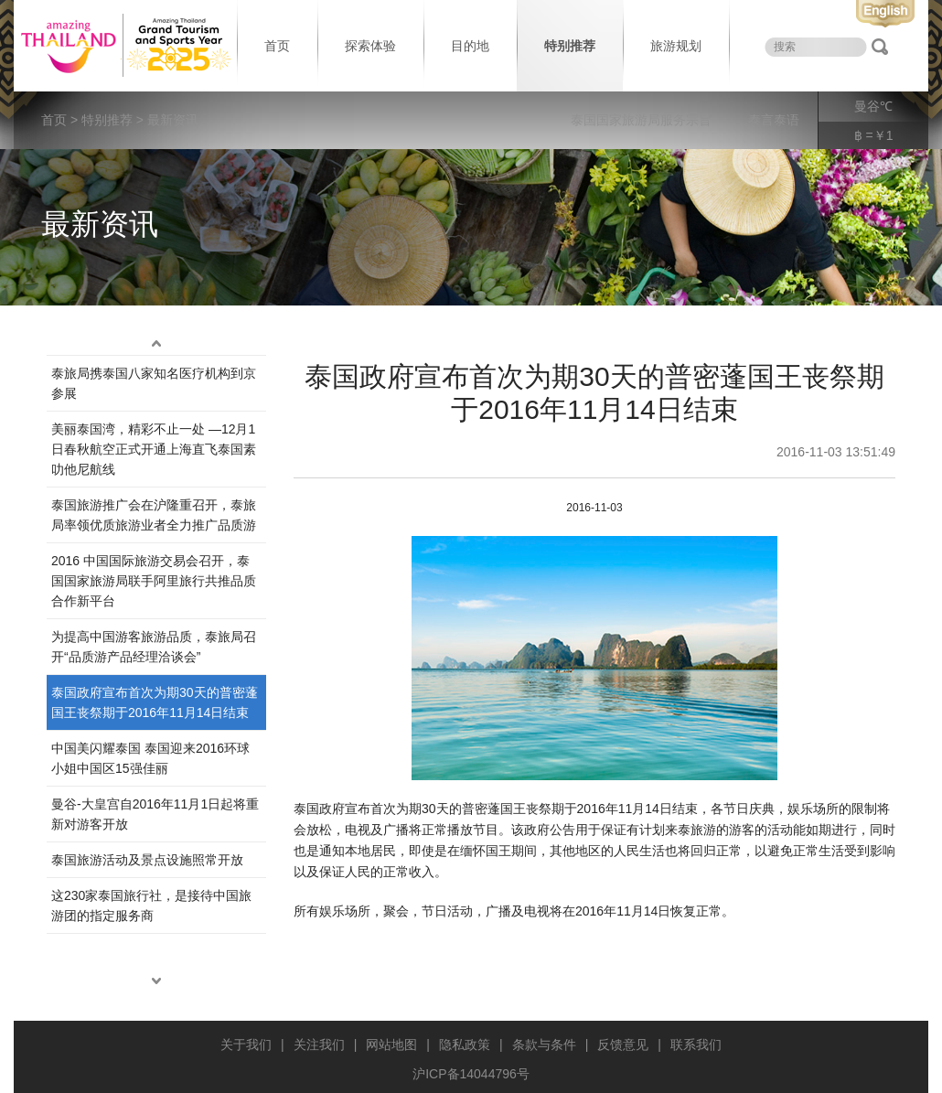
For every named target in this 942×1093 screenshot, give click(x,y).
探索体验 (370, 45)
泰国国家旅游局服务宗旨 (641, 120)
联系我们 (696, 1044)
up (156, 344)
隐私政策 (464, 1044)
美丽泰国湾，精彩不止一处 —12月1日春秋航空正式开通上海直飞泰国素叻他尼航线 (153, 449)
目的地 (470, 45)
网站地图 (391, 1044)
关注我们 (319, 1044)
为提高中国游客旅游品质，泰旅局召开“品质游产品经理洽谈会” (153, 646)
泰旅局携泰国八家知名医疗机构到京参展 (153, 383)
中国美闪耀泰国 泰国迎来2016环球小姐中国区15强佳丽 (150, 758)
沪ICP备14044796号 (471, 1073)
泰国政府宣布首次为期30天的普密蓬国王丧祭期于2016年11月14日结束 (154, 702)
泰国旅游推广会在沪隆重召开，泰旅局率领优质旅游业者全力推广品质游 (153, 515)
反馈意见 (622, 1044)
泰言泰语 (773, 120)
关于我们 (246, 1044)
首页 (277, 45)
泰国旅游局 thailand (123, 45)
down (156, 981)
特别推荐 (569, 45)
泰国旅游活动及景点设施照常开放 (147, 859)
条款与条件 (544, 1044)
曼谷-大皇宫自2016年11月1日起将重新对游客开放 (155, 814)
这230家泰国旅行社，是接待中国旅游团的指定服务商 (151, 905)
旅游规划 (675, 45)
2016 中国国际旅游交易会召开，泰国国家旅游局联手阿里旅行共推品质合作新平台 (153, 580)
